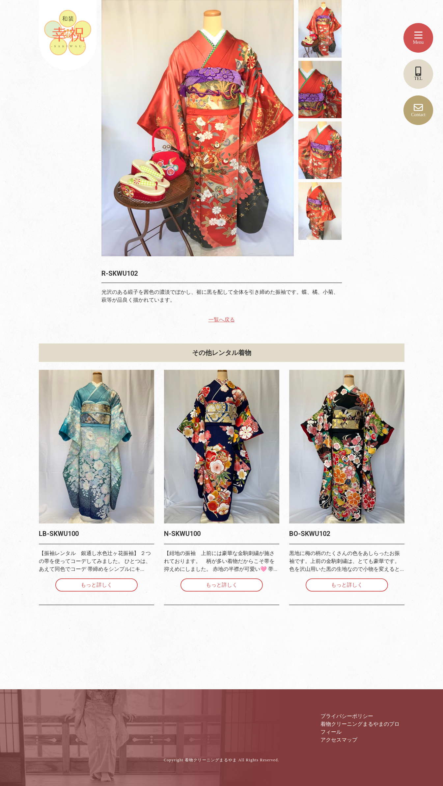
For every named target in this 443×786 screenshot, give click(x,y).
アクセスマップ (338, 740)
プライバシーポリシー (346, 716)
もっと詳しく (96, 585)
